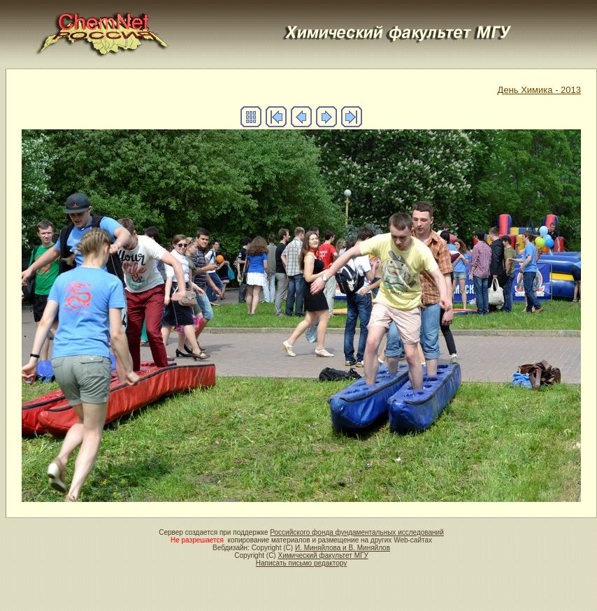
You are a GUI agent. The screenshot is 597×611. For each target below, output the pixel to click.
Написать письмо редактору (301, 563)
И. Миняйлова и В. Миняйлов (342, 548)
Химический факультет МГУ (323, 555)
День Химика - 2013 (539, 90)
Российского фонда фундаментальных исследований (356, 532)
